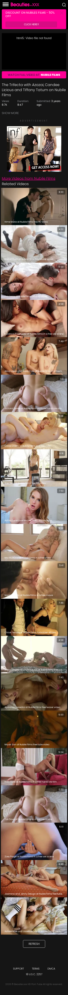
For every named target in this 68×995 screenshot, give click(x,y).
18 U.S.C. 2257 (34, 974)
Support (18, 968)
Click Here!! (31, 24)
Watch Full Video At (34, 75)
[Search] (64, 5)
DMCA (51, 968)
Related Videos (15, 183)
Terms (36, 968)
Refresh (34, 944)
